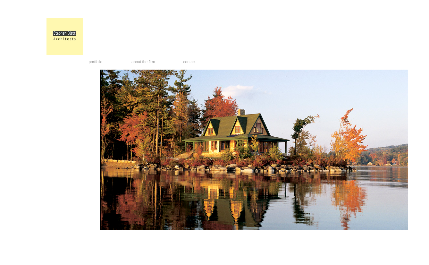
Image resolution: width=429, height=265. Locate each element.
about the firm (143, 62)
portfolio (96, 62)
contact (189, 62)
